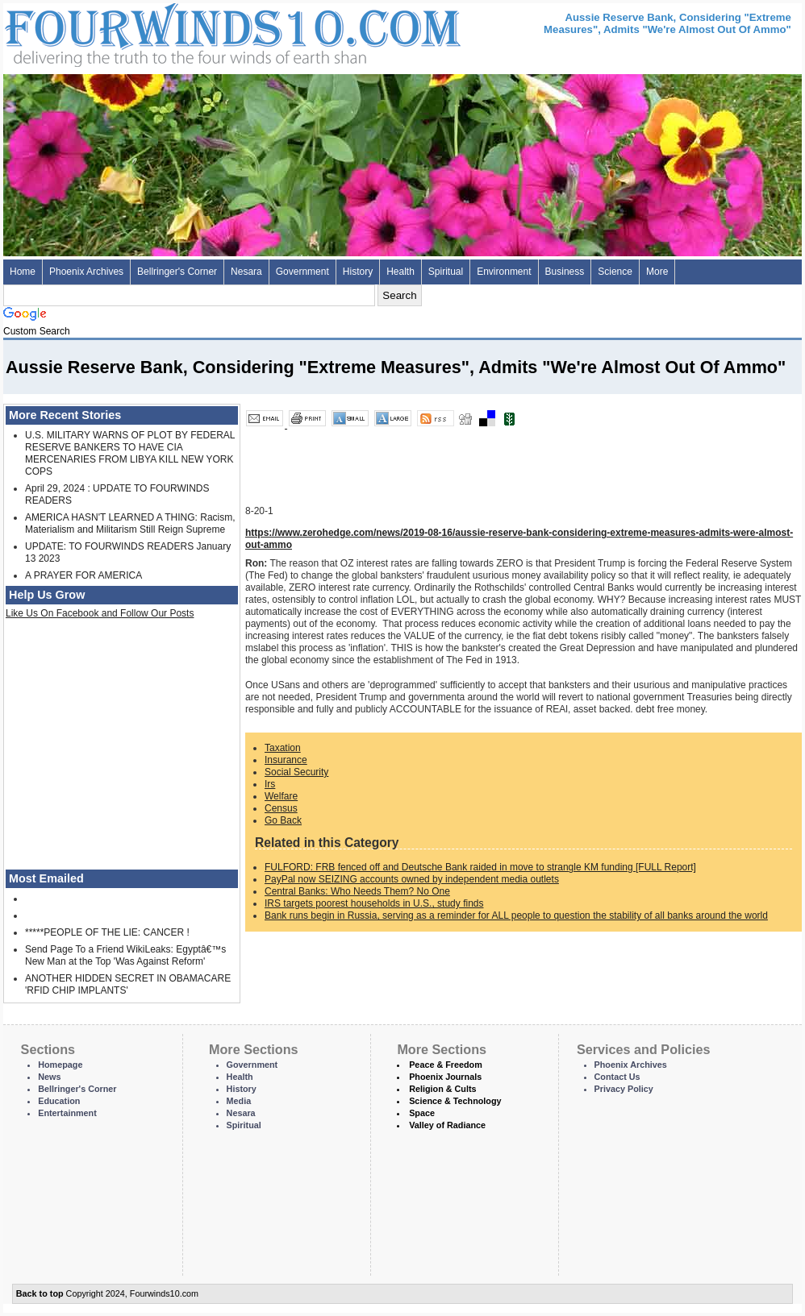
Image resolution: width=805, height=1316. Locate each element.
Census (281, 808)
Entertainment (67, 1113)
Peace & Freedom (445, 1064)
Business (565, 271)
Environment (504, 271)
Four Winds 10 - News (164, 31)
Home (22, 271)
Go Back (283, 820)
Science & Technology (455, 1101)
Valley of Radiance (447, 1125)
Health (400, 271)
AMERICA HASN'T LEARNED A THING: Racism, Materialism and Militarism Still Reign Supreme (130, 523)
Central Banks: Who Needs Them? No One (357, 891)
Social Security (296, 772)
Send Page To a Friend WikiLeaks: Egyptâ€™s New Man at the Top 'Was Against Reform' (125, 955)
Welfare (281, 796)
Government (302, 271)
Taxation (283, 747)
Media (239, 1101)
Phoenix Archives (86, 271)
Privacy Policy (623, 1089)
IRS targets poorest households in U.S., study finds (374, 903)
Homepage (60, 1064)
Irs (270, 784)
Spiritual (445, 271)
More (657, 271)
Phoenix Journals (445, 1076)
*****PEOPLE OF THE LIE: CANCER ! (107, 932)
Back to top (40, 1293)
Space (422, 1113)
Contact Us (617, 1076)
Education (59, 1101)
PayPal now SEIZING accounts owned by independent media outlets (412, 879)
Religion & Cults (442, 1089)
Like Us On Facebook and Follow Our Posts (100, 613)
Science (615, 271)
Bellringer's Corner (177, 271)
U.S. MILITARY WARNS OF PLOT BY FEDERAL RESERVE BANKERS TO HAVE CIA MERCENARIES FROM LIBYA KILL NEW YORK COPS (130, 453)
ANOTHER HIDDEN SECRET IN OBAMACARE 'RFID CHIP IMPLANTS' (128, 984)
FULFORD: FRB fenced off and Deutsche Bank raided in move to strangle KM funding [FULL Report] (480, 867)
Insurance (286, 760)
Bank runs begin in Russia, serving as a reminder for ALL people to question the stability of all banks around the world (516, 915)
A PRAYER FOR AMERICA (83, 575)
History (358, 271)
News (49, 1076)
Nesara (246, 271)
